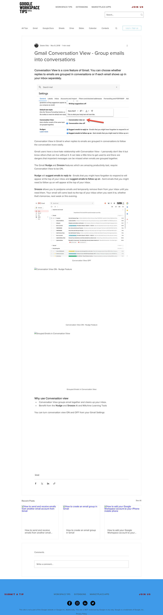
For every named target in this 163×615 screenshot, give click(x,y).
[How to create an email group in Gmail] (81, 515)
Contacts (105, 28)
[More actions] (127, 45)
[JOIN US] (137, 7)
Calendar (93, 28)
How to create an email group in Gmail (81, 531)
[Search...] (120, 14)
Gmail (35, 28)
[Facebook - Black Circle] (69, 603)
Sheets (61, 28)
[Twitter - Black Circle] (92, 603)
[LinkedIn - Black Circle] (85, 603)
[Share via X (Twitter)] (42, 483)
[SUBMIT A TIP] (14, 594)
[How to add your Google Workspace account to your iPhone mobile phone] (122, 515)
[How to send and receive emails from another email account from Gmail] (40, 515)
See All (138, 500)
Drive (72, 28)
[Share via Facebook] (35, 483)
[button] (116, 28)
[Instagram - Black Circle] (77, 603)
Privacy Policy (81, 614)
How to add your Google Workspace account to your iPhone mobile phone (121, 531)
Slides (81, 28)
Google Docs (48, 28)
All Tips (25, 28)
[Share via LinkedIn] (48, 483)
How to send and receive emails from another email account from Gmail (38, 531)
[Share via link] (54, 483)
